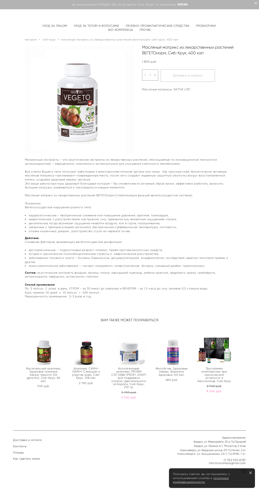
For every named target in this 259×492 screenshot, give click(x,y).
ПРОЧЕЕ (145, 30)
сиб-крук (49, 39)
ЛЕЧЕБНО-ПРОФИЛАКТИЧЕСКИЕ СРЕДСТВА (157, 26)
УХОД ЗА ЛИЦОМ (54, 26)
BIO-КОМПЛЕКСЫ (120, 30)
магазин (31, 39)
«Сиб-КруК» (145, 4)
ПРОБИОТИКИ (206, 26)
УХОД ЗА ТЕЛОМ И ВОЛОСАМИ (96, 26)
